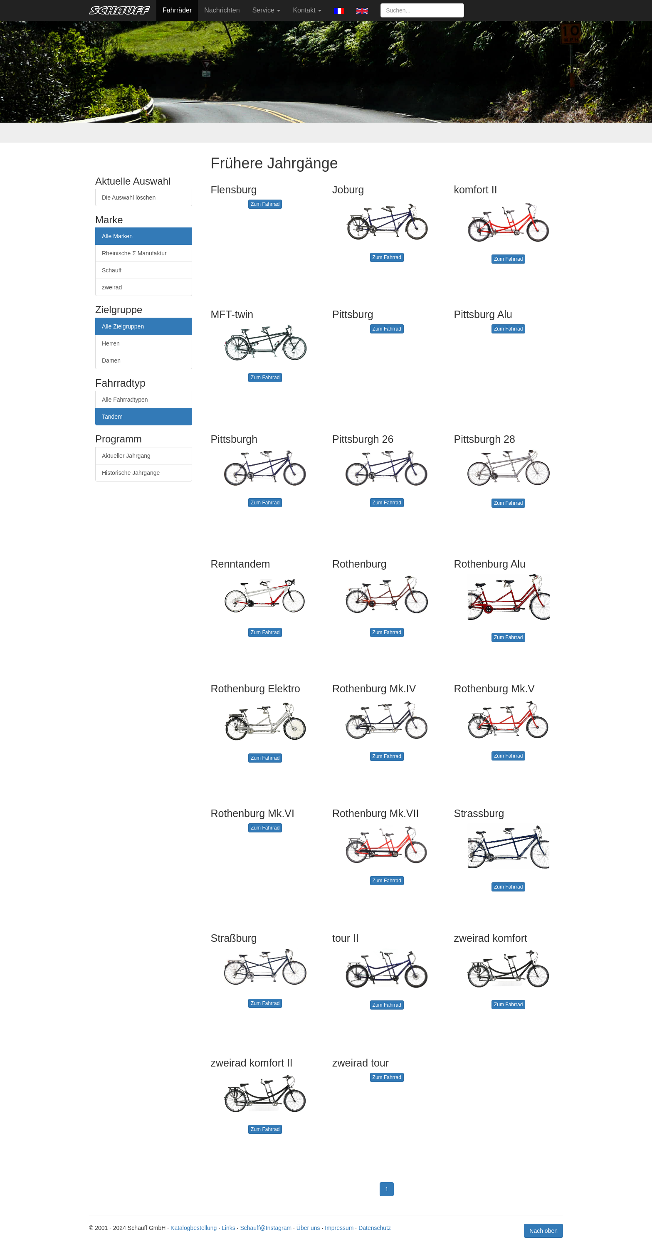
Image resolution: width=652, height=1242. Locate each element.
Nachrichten (222, 10)
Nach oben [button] (543, 1230)
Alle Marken (117, 236)
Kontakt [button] (307, 10)
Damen (111, 360)
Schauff (111, 270)
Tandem (112, 416)
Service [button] (266, 10)
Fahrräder (177, 10)
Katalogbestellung (193, 1228)
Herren (111, 343)
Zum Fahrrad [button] (265, 204)
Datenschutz (374, 1228)
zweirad (112, 287)
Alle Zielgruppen (123, 326)
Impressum (339, 1228)
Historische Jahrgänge (131, 472)
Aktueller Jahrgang (126, 455)
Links (228, 1228)
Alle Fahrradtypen (125, 399)
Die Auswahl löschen (129, 197)
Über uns (308, 1228)
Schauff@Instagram (265, 1228)
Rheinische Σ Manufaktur (134, 253)
